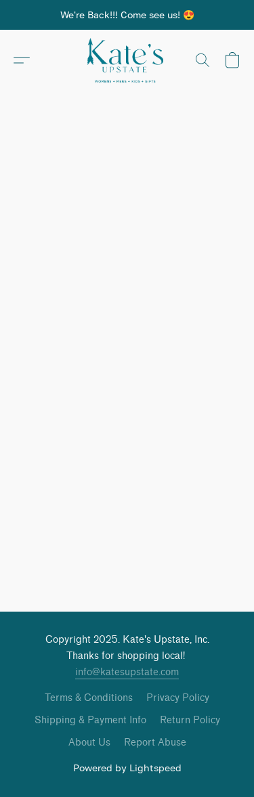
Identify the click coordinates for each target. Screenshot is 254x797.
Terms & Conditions (89, 698)
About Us (89, 742)
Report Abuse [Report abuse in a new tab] (155, 742)
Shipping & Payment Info (90, 720)
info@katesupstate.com (127, 672)
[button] (127, 60)
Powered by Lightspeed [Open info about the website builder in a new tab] (127, 767)
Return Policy (190, 720)
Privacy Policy (177, 698)
